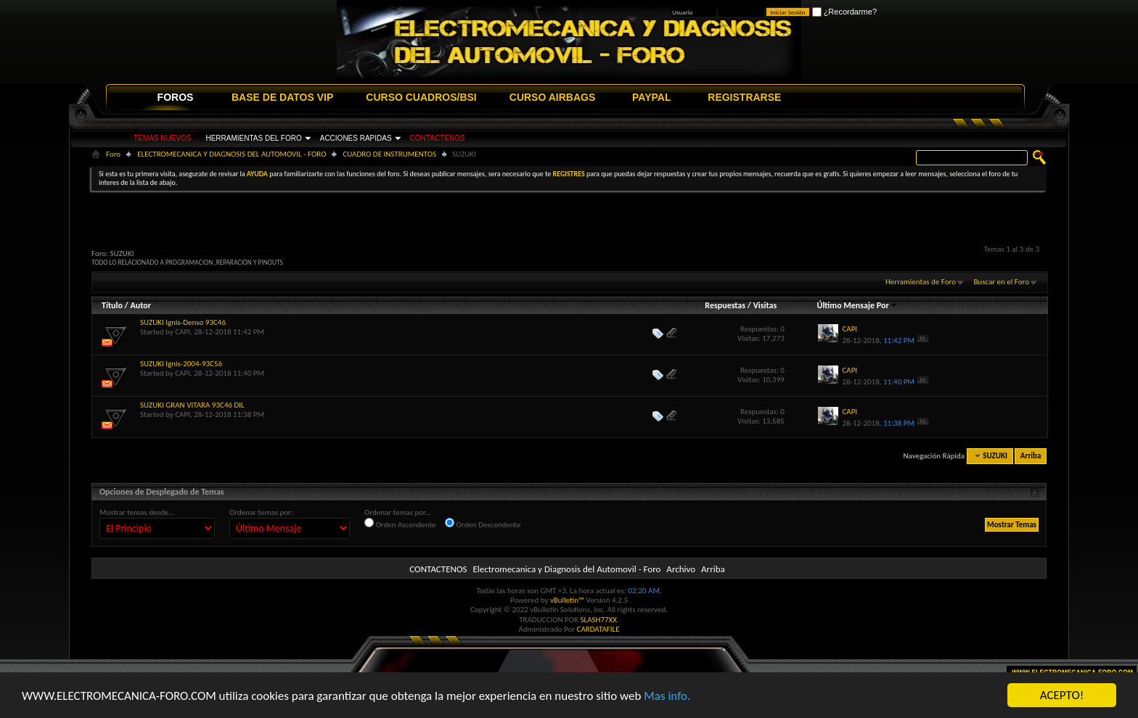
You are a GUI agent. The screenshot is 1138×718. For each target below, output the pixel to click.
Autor (140, 305)
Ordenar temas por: (261, 512)
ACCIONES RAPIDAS (356, 138)
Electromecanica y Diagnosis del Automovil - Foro (566, 569)
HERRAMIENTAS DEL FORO (253, 138)
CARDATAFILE (598, 629)
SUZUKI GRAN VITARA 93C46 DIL (192, 405)
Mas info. (667, 697)
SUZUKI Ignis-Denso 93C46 (183, 322)
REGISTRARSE (744, 97)
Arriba (1030, 456)
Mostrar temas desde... (136, 512)
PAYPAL (651, 97)
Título (112, 305)
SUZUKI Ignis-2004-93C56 (181, 363)
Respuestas (725, 305)
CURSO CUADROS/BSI (421, 97)
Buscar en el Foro (1001, 281)
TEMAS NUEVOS (162, 138)
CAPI (182, 332)
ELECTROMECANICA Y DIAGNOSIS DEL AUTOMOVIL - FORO (231, 154)
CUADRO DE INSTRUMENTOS (389, 154)
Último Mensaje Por (857, 305)
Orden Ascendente (400, 523)
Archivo (680, 569)
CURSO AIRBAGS (552, 97)
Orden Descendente (482, 523)
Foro (113, 154)
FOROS (175, 97)
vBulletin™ (567, 600)
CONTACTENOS (437, 138)
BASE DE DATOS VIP (282, 97)
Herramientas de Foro (920, 281)
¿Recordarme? (844, 11)
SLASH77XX (599, 619)
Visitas (765, 305)
